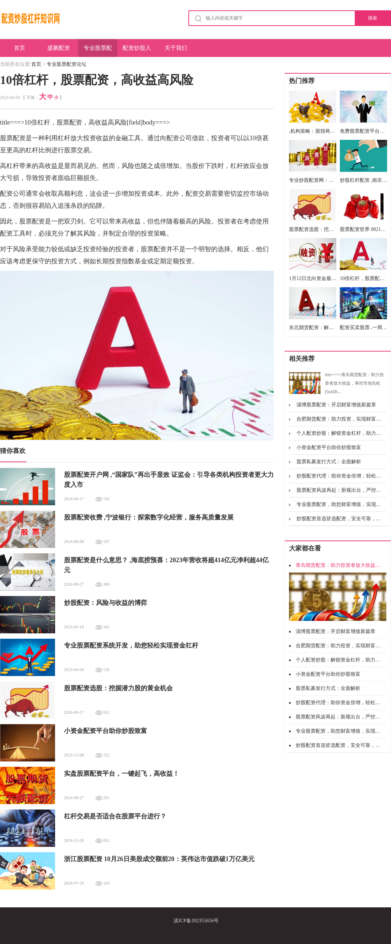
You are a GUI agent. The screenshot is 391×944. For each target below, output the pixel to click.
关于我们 (176, 48)
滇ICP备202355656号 (196, 920)
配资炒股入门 (137, 51)
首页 (19, 48)
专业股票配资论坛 (98, 51)
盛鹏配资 (58, 48)
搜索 (372, 18)
